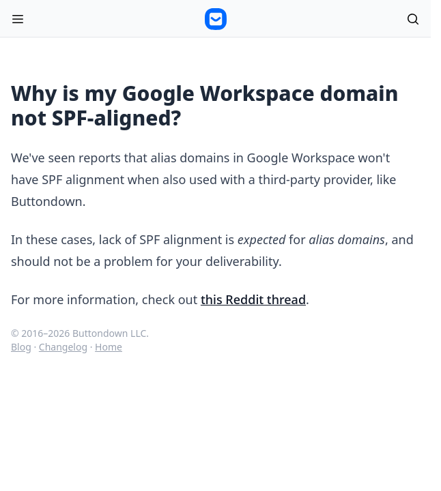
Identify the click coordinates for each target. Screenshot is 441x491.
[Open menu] (18, 19)
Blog (21, 346)
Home (108, 346)
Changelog (63, 346)
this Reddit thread (253, 299)
